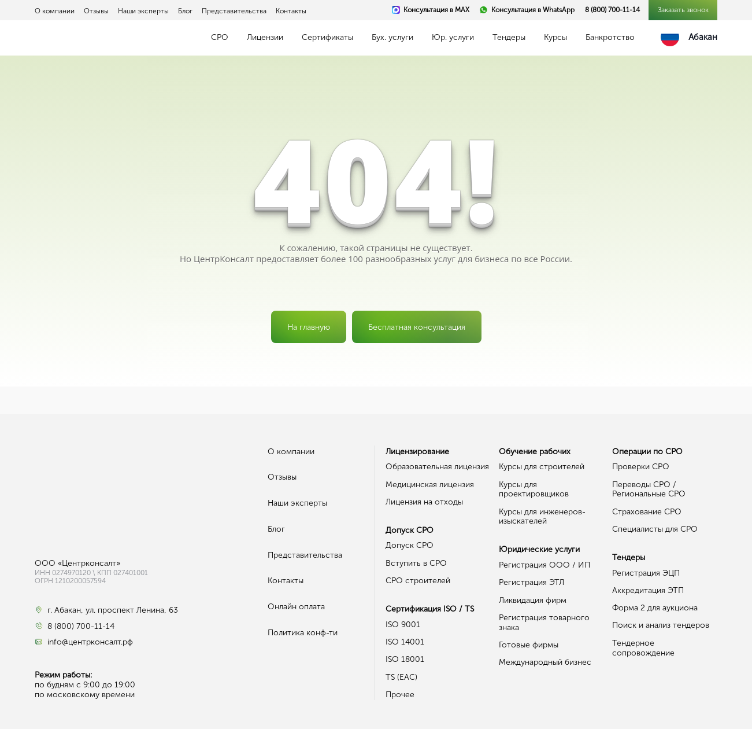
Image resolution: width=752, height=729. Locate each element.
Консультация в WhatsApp (533, 10)
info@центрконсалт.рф (90, 642)
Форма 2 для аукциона (655, 608)
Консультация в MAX (436, 10)
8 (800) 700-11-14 (612, 10)
